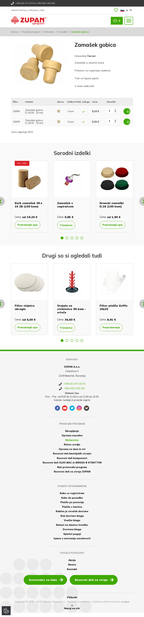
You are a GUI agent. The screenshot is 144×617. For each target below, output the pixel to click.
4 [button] (76, 239)
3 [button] (72, 239)
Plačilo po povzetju (72, 506)
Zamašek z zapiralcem (65, 202)
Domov (14, 31)
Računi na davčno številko (72, 528)
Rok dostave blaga (72, 519)
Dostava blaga (72, 533)
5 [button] (81, 239)
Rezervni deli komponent (72, 462)
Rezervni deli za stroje (94, 583)
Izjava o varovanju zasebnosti (72, 542)
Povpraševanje (113, 328)
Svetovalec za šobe (46, 583)
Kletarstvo (49, 31)
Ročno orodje (72, 448)
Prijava (33, 10)
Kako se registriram (72, 497)
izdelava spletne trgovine (106, 605)
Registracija (19, 10)
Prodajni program (31, 31)
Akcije (72, 564)
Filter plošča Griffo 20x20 (113, 308)
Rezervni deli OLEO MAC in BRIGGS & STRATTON (72, 466)
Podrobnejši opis (27, 225)
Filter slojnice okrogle (25, 308)
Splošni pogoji (72, 537)
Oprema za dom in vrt (72, 453)
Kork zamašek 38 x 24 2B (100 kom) (28, 202)
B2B (42, 10)
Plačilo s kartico (72, 510)
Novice (72, 568)
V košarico (68, 223)
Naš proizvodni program (72, 471)
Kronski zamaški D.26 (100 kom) (112, 202)
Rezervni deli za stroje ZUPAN (72, 475)
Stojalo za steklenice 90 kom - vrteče (71, 310)
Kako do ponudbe (72, 501)
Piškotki (72, 601)
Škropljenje (72, 434)
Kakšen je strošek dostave (72, 515)
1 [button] (62, 239)
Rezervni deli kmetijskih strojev (72, 457)
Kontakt (72, 573)
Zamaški (62, 31)
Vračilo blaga (72, 524)
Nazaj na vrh (72, 611)
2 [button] (67, 239)
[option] (29, 196)
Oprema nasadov (72, 439)
